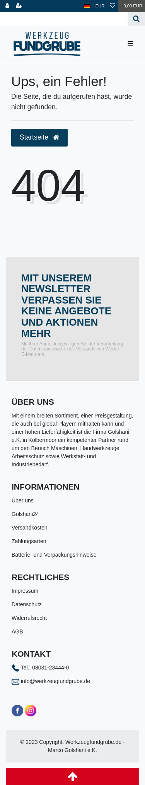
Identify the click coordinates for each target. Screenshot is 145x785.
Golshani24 (25, 514)
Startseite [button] (39, 137)
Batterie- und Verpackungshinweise (54, 555)
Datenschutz (27, 604)
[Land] (87, 6)
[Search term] (64, 19)
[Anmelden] (7, 6)
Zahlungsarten (29, 541)
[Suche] (136, 19)
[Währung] (100, 6)
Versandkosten (30, 527)
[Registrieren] (19, 6)
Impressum (25, 591)
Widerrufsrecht (29, 618)
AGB (17, 631)
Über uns (23, 500)
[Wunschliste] (112, 6)
